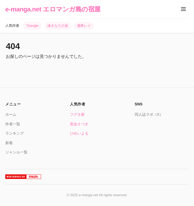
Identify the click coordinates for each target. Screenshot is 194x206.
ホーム (10, 114)
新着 (9, 143)
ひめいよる (79, 133)
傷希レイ (84, 26)
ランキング (14, 133)
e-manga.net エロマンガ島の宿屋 (53, 9)
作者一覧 (12, 124)
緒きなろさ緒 (57, 26)
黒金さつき (79, 124)
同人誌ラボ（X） (149, 114)
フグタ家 (77, 114)
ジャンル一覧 (16, 152)
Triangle (32, 26)
